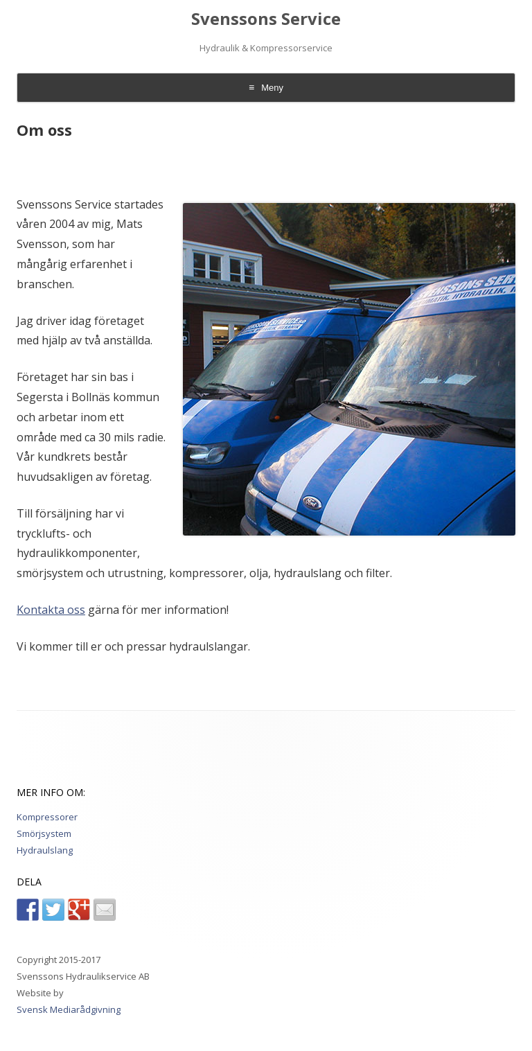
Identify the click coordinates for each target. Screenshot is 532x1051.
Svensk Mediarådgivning (69, 1009)
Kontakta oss (51, 609)
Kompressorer (47, 817)
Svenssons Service (266, 19)
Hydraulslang (45, 850)
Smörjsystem (44, 833)
